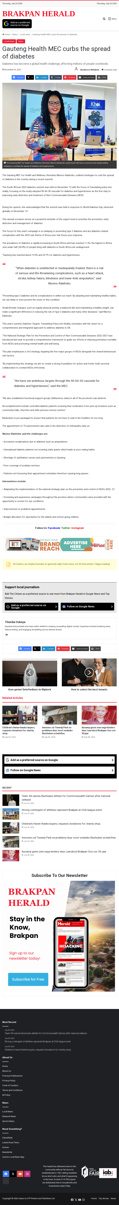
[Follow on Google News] (87, 606)
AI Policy (6, 1095)
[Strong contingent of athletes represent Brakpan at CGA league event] (10, 814)
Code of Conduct (10, 1085)
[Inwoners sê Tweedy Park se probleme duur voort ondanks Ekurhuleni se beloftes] (59, 715)
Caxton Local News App (13, 1157)
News (15, 34)
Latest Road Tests (10, 1142)
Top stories (104, 1198)
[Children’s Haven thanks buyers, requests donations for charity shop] (19, 715)
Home (6, 34)
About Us (6, 1071)
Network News (9, 1116)
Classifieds (7, 1137)
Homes (5, 1147)
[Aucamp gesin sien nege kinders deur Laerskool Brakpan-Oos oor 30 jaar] (99, 715)
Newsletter (7, 1152)
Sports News (8, 1121)
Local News (7, 1111)
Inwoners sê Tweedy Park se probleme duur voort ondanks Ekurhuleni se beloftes (57, 730)
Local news (25, 34)
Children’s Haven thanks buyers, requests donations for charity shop (18, 730)
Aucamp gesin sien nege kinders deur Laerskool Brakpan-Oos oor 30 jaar (99, 730)
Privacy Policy (8, 1080)
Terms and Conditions (12, 1090)
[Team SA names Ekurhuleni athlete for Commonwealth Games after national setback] (10, 800)
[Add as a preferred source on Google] (17, 23)
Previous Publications (12, 1075)
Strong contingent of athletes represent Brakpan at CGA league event (62, 809)
